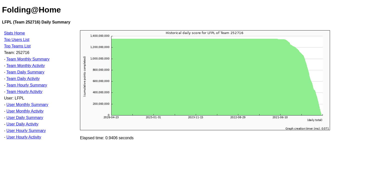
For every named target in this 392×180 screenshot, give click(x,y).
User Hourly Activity (23, 137)
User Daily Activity (22, 124)
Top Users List (16, 40)
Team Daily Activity (23, 78)
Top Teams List (17, 46)
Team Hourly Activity (24, 92)
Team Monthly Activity (25, 66)
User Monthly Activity (25, 111)
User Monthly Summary (27, 104)
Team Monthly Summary (28, 59)
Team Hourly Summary (26, 85)
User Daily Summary (24, 118)
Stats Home (14, 33)
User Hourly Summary (26, 130)
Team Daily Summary (25, 72)
